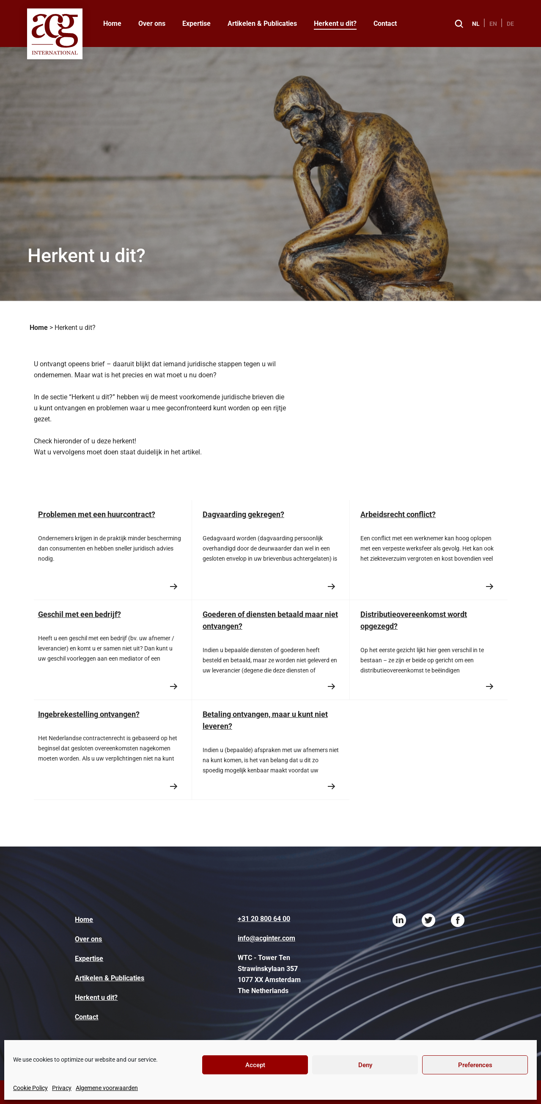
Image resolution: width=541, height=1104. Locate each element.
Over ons (151, 23)
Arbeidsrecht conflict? (398, 514)
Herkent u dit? (335, 23)
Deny (365, 1065)
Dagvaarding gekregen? (243, 514)
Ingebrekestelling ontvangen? (89, 714)
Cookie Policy (30, 1088)
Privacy (61, 1088)
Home (112, 23)
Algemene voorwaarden (107, 1088)
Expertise (196, 23)
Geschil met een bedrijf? (79, 614)
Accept (255, 1065)
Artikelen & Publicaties (262, 23)
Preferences (475, 1065)
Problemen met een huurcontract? (96, 514)
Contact (385, 23)
